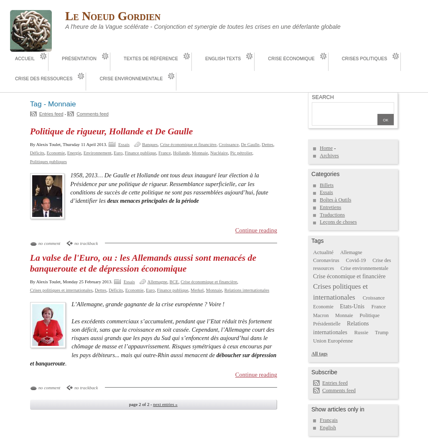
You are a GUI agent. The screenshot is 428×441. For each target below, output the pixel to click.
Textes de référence (151, 58)
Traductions (332, 215)
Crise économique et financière (188, 144)
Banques (150, 144)
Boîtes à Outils (335, 200)
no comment (49, 243)
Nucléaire (219, 152)
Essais (124, 144)
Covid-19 (356, 260)
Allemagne (158, 281)
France (164, 152)
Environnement (98, 152)
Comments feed (92, 113)
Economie (55, 152)
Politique (369, 315)
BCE (174, 281)
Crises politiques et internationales (61, 289)
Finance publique (140, 152)
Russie (361, 332)
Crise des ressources (43, 78)
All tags (319, 354)
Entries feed (51, 113)
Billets (327, 185)
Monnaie (200, 152)
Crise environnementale (131, 78)
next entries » (165, 404)
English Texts (223, 58)
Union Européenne (333, 341)
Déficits (37, 152)
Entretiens (330, 207)
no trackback (86, 243)
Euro (118, 152)
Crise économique (291, 58)
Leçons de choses (338, 222)
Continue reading (256, 230)
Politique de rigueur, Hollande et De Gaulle (111, 131)
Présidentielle (326, 324)
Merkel (197, 289)
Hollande (181, 152)
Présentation (79, 58)
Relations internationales (247, 289)
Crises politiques (364, 58)
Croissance (229, 144)
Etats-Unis (352, 306)
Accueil (25, 58)
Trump (381, 332)
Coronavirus (326, 260)
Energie (74, 152)
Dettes (267, 144)
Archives (329, 156)
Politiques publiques (48, 161)
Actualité (323, 252)
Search (323, 97)
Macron (321, 315)
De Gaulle (250, 144)
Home (326, 148)
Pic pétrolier (241, 152)
